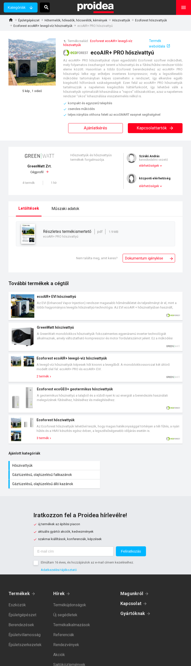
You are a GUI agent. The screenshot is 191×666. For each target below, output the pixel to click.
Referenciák (63, 625)
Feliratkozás (131, 542)
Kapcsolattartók (155, 127)
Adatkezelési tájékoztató (59, 561)
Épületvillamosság (24, 625)
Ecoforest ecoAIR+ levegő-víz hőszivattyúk (42, 26)
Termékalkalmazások (71, 615)
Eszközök (17, 595)
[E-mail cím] (73, 542)
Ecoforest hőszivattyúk (151, 20)
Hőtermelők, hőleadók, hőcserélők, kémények (76, 20)
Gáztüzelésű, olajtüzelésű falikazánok (140, 465)
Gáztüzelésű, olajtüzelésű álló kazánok (52, 474)
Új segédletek (65, 605)
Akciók (59, 645)
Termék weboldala (157, 43)
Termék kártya (95, 306)
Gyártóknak (132, 604)
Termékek (19, 584)
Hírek (59, 584)
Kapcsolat (131, 594)
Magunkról (131, 584)
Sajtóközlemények (69, 655)
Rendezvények (66, 635)
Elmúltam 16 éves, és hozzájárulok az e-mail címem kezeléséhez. (87, 553)
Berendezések (21, 615)
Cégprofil (39, 169)
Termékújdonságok (69, 595)
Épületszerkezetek (25, 635)
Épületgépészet (29, 20)
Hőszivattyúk (121, 20)
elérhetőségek (149, 165)
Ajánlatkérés (95, 127)
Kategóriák (17, 7)
